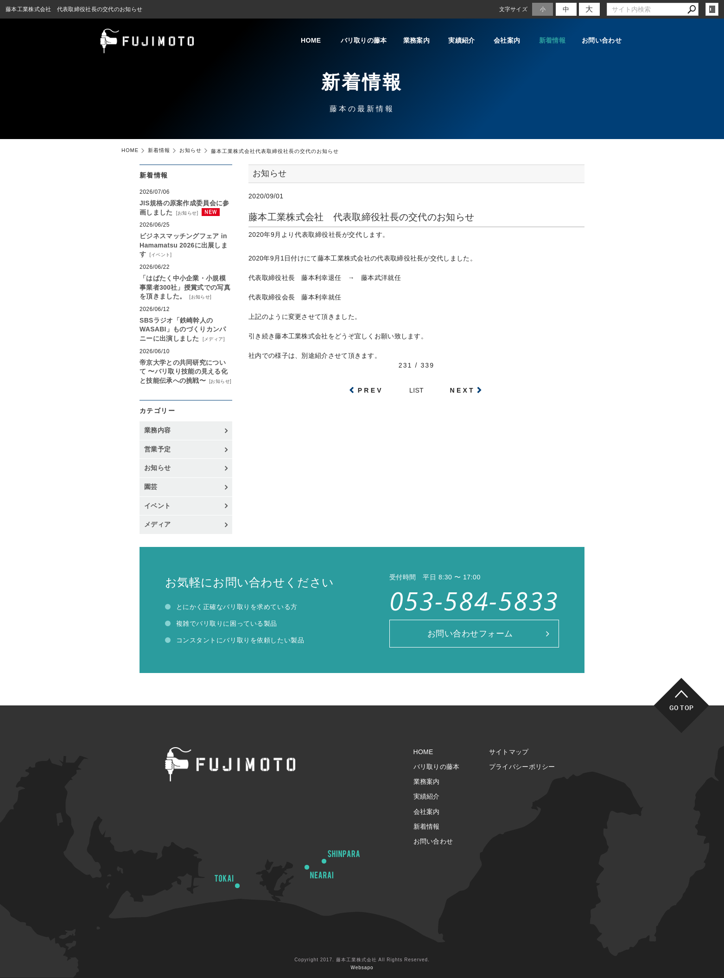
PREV (370, 390)
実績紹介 (461, 40)
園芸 (151, 486)
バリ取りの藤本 (363, 40)
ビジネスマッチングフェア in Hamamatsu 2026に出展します (184, 245)
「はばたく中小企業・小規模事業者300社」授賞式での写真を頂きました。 (185, 287)
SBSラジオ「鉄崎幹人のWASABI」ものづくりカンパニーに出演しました (183, 329)
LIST (416, 390)
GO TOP (681, 707)
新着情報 (552, 40)
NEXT (462, 390)
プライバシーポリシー (522, 766)
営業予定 (157, 449)
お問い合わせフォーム (470, 633)
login (711, 9)
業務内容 (157, 430)
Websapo (361, 967)
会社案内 (507, 40)
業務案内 (416, 40)
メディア (213, 339)
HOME (310, 40)
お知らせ (187, 213)
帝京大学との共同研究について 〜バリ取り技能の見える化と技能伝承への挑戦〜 (184, 371)
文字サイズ (513, 9)
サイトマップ (509, 752)
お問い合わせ (602, 40)
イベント (161, 254)
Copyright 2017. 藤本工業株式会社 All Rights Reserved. (362, 959)
